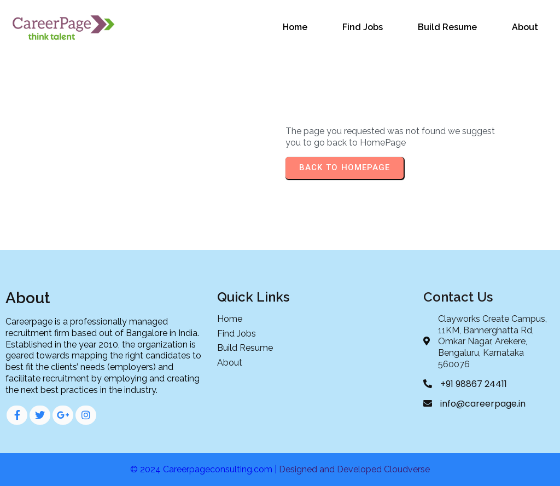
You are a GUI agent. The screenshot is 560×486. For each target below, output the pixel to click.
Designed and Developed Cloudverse (354, 469)
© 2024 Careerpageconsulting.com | (204, 469)
